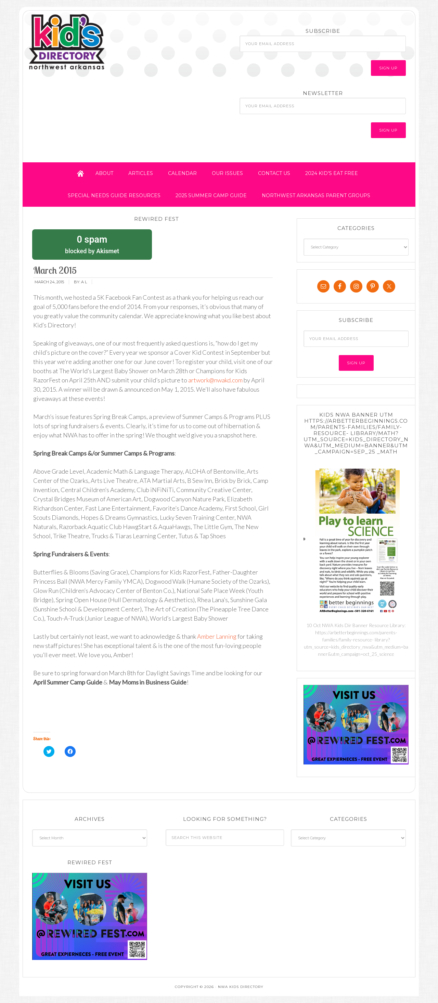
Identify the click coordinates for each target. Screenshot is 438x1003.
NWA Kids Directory (88, 42)
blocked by (92, 244)
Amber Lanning (216, 636)
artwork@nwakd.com (215, 380)
